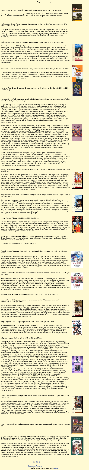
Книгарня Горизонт (35, 466)
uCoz (56, 468)
